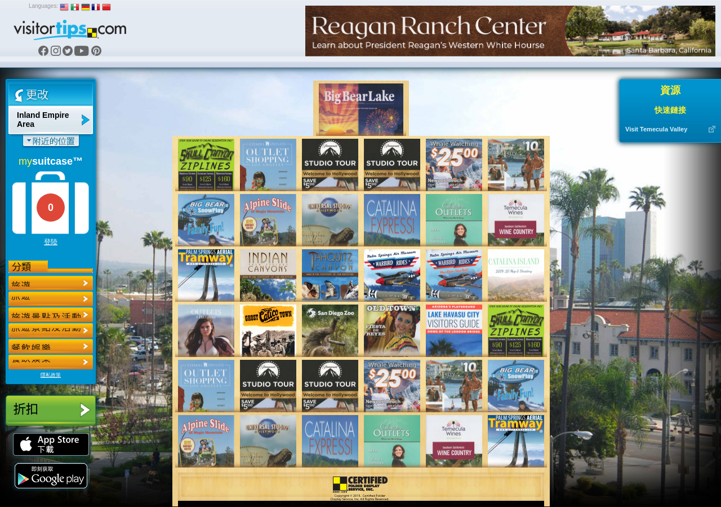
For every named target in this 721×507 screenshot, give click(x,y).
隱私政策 (51, 375)
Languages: (43, 6)
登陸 (50, 242)
